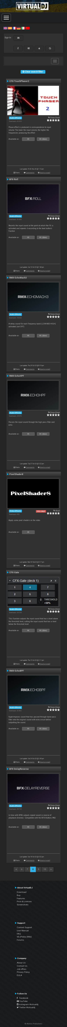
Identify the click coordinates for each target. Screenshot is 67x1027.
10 (45, 869)
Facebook (22, 998)
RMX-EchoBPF (16, 671)
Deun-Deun (55, 117)
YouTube (22, 1001)
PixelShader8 (16, 474)
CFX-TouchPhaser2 (19, 81)
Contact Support (24, 927)
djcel (58, 510)
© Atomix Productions (33, 1024)
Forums (20, 940)
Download (21, 892)
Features (21, 898)
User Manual (23, 930)
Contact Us (22, 966)
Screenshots (22, 904)
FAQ (19, 934)
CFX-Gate (14, 572)
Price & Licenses (24, 901)
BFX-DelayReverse (19, 769)
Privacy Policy (23, 972)
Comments (30, 173)
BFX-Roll (13, 179)
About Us (21, 962)
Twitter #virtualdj (26, 1007)
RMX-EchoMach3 (18, 278)
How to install (45, 173)
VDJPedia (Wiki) (24, 937)
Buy (18, 895)
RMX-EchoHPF (16, 376)
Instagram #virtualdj (27, 1004)
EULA (19, 975)
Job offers (21, 969)
